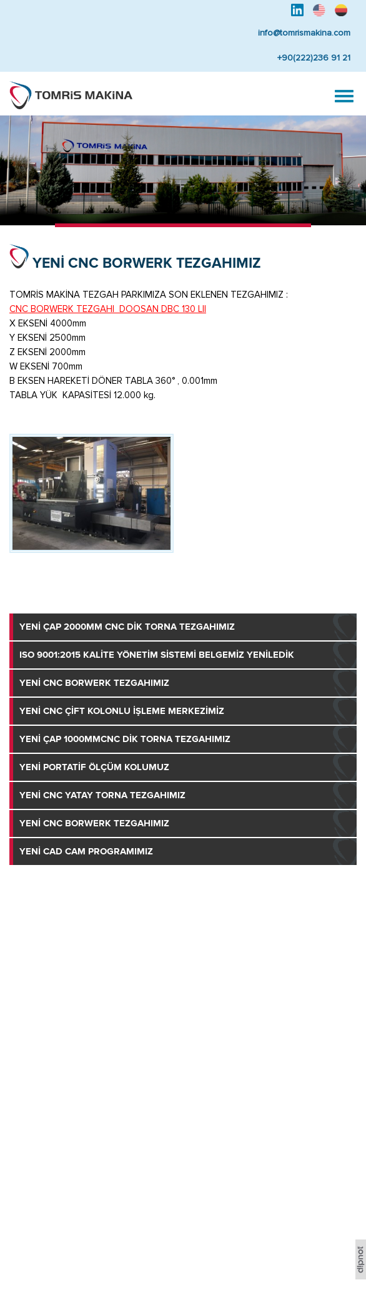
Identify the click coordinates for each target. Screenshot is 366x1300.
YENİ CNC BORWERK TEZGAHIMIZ (146, 263)
